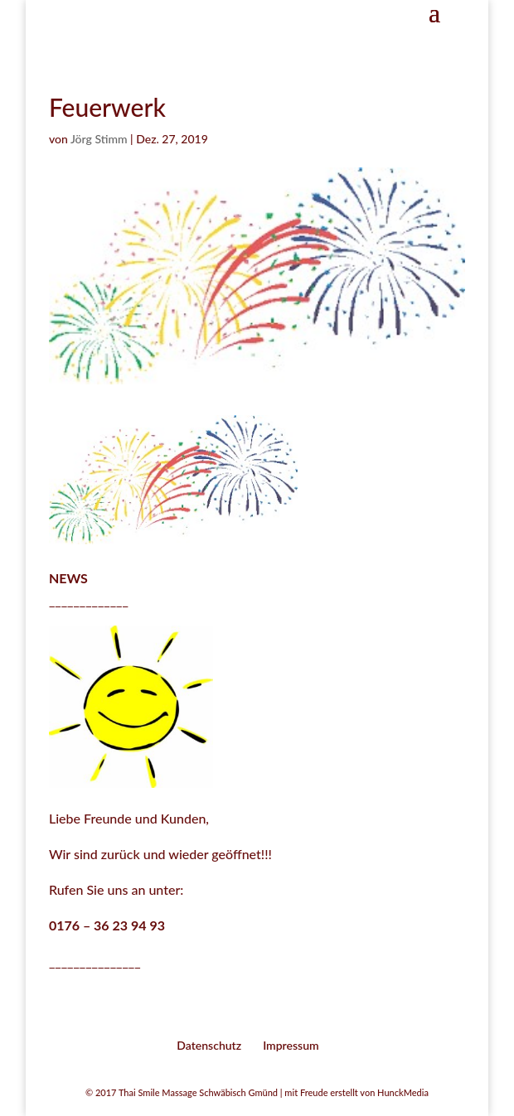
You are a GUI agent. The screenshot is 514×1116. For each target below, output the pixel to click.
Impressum (291, 1045)
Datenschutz (209, 1045)
